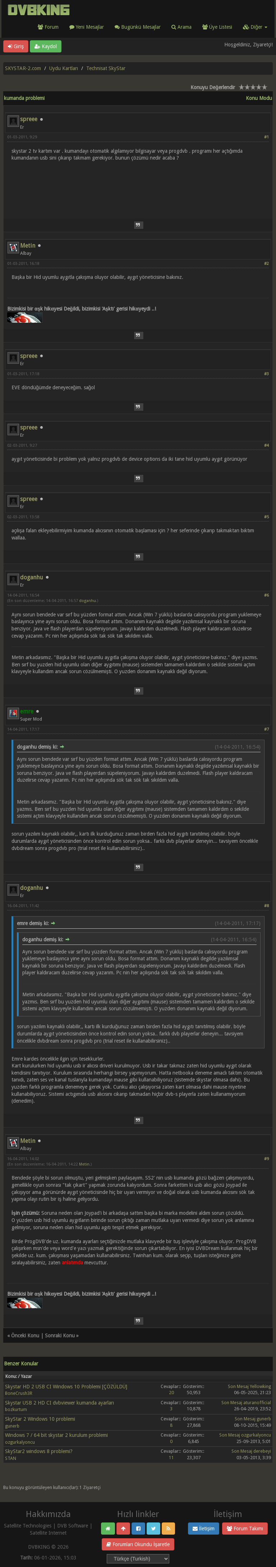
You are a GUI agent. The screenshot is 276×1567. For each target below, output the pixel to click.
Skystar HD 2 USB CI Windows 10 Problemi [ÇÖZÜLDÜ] (66, 1386)
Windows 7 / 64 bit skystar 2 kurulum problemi (56, 1435)
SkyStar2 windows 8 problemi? (39, 1451)
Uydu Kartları (63, 68)
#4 (266, 445)
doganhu (31, 577)
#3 (266, 374)
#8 (266, 906)
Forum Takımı (245, 1528)
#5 (266, 517)
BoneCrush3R (18, 1393)
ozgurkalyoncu (20, 1442)
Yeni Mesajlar (86, 27)
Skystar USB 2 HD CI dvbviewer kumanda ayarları (59, 1403)
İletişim (204, 1528)
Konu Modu (259, 98)
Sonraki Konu (60, 1335)
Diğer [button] (255, 27)
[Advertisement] (138, 186)
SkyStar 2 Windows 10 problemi (40, 1419)
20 (171, 1392)
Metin (27, 245)
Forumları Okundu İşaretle (138, 1544)
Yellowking (260, 1386)
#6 (266, 595)
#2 (266, 263)
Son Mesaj (238, 1386)
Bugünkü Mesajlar (138, 27)
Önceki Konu (25, 1335)
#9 (266, 1159)
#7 (266, 729)
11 (171, 1457)
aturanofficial (257, 1402)
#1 (266, 137)
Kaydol (45, 46)
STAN (10, 1458)
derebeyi (262, 1451)
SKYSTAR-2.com (23, 68)
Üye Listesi (217, 27)
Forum (48, 27)
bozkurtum (16, 1409)
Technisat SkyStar (105, 68)
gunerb (12, 1426)
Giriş (16, 46)
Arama (181, 27)
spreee (28, 119)
